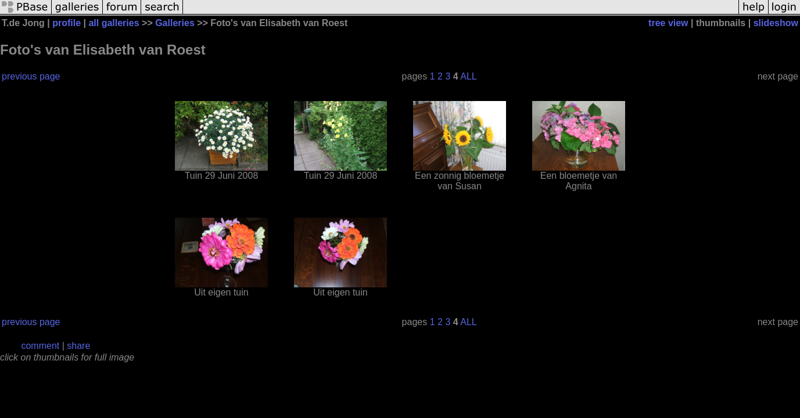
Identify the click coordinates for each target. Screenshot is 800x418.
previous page (31, 76)
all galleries (113, 23)
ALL (468, 76)
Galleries (175, 23)
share (78, 346)
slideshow (776, 23)
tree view (668, 23)
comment (40, 346)
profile (66, 23)
